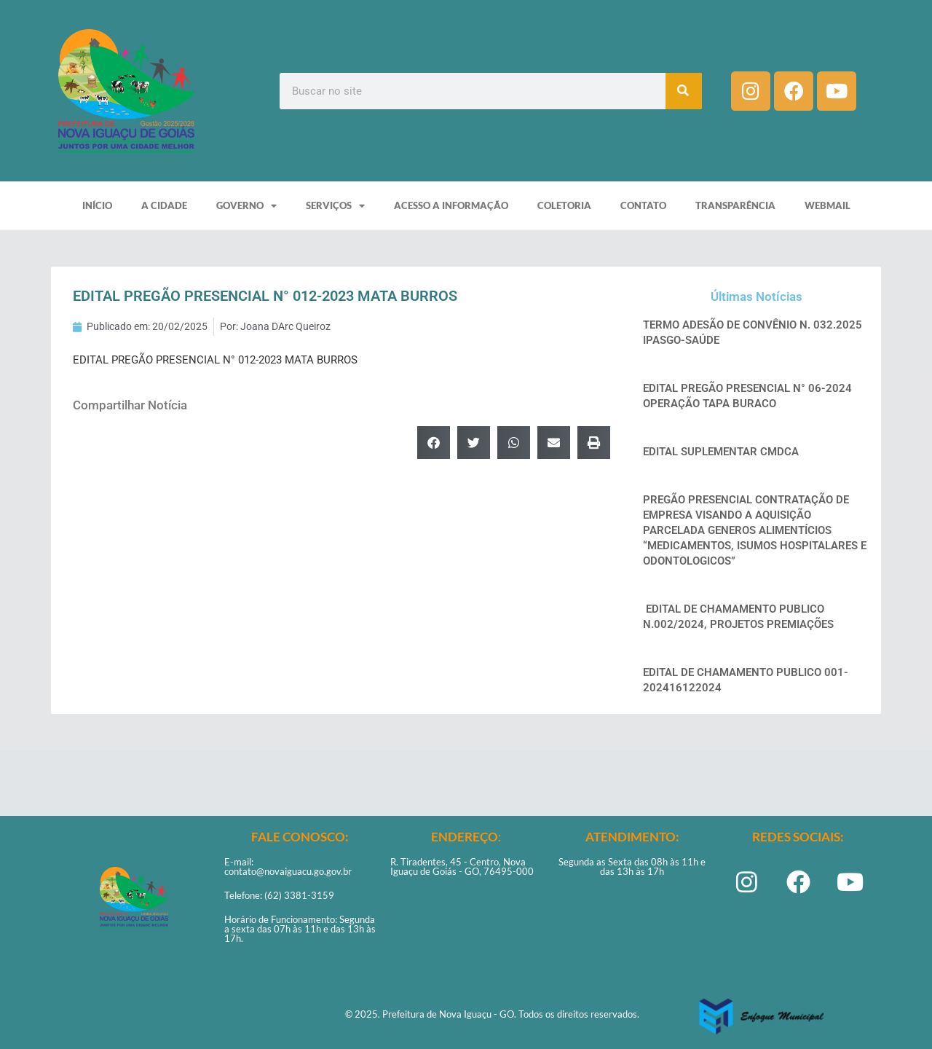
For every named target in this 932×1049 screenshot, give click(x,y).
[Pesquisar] (684, 91)
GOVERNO (246, 206)
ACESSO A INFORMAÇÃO (451, 205)
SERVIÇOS (335, 206)
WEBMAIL (827, 205)
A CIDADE (164, 205)
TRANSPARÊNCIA (735, 205)
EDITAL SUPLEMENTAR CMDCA (721, 451)
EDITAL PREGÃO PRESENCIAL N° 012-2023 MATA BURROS (215, 359)
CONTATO (643, 205)
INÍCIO (97, 205)
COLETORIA (564, 205)
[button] (433, 442)
